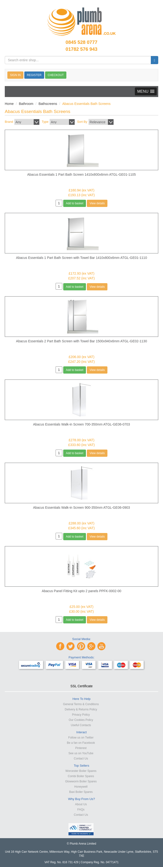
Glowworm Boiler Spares (81, 781)
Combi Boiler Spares (81, 776)
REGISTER (34, 75)
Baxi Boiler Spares (81, 792)
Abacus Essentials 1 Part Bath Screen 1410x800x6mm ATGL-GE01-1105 (81, 174)
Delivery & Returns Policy (81, 709)
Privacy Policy (81, 714)
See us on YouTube (80, 753)
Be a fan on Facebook (81, 742)
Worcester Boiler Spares (80, 771)
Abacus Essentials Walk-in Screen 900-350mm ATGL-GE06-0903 (81, 507)
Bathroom (26, 104)
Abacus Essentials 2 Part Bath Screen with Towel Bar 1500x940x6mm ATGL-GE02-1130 (81, 341)
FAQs (80, 809)
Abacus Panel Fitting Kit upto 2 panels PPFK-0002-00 (81, 591)
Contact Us (81, 758)
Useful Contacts (81, 725)
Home (9, 104)
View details (97, 203)
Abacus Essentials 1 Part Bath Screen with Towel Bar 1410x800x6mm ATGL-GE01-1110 (81, 258)
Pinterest (80, 748)
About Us (81, 804)
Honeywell (80, 786)
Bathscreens (47, 104)
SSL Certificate (81, 686)
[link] (81, 677)
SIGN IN (15, 75)
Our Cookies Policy (81, 720)
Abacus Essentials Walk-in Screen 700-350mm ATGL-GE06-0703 (81, 424)
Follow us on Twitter (81, 737)
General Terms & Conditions (81, 704)
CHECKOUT (56, 75)
